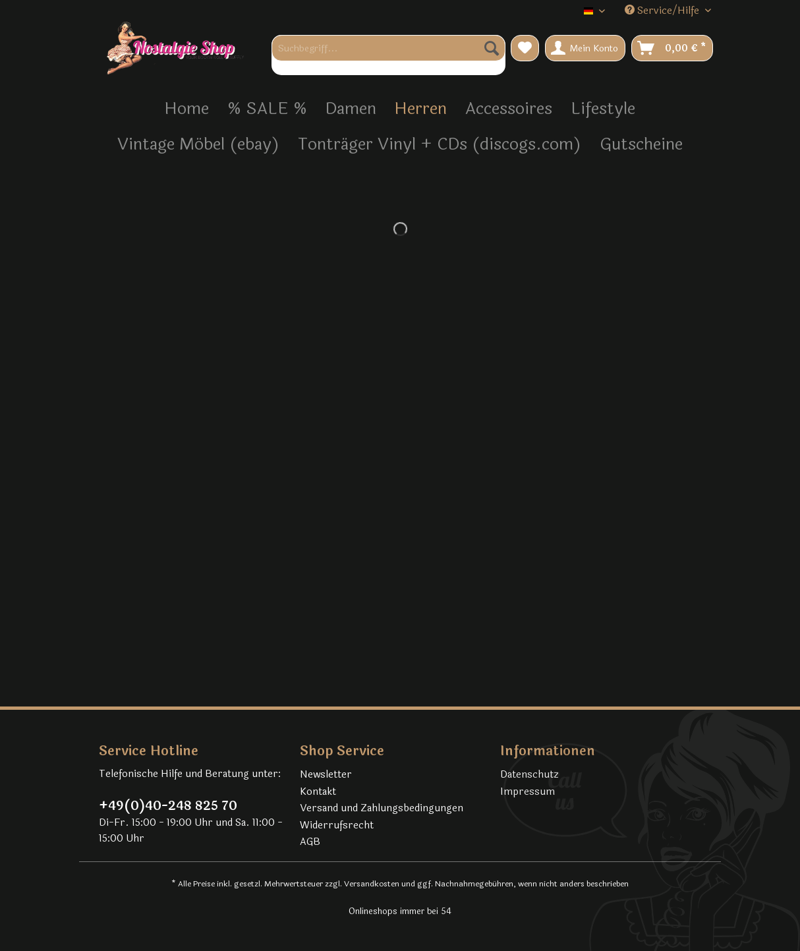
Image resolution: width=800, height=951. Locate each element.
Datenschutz (529, 774)
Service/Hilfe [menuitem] (663, 10)
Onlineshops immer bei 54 (400, 911)
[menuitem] (388, 55)
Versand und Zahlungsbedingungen (381, 808)
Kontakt (318, 791)
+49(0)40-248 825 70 (168, 806)
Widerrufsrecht (337, 825)
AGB (310, 842)
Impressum (527, 791)
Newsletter (326, 774)
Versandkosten (371, 884)
